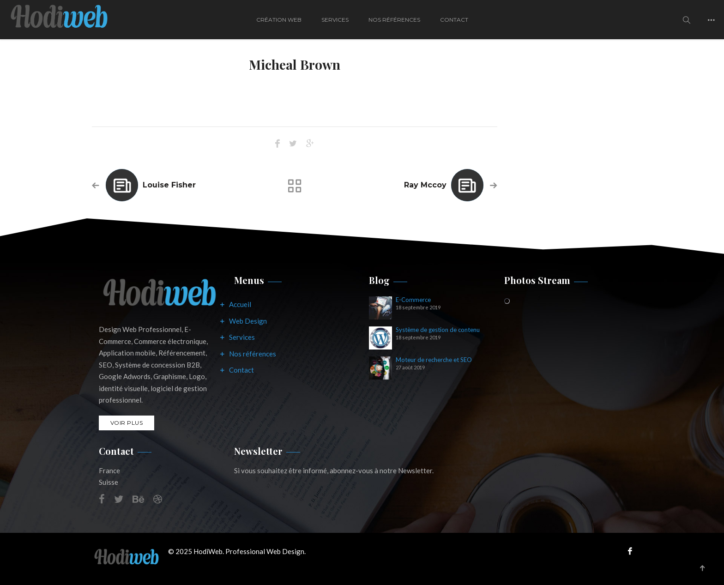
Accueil (240, 304)
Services (335, 19)
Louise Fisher (169, 185)
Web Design (248, 321)
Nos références (252, 354)
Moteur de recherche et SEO (434, 359)
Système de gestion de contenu (438, 329)
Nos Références (394, 19)
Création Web (279, 19)
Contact (454, 19)
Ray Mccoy (425, 185)
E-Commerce (413, 299)
